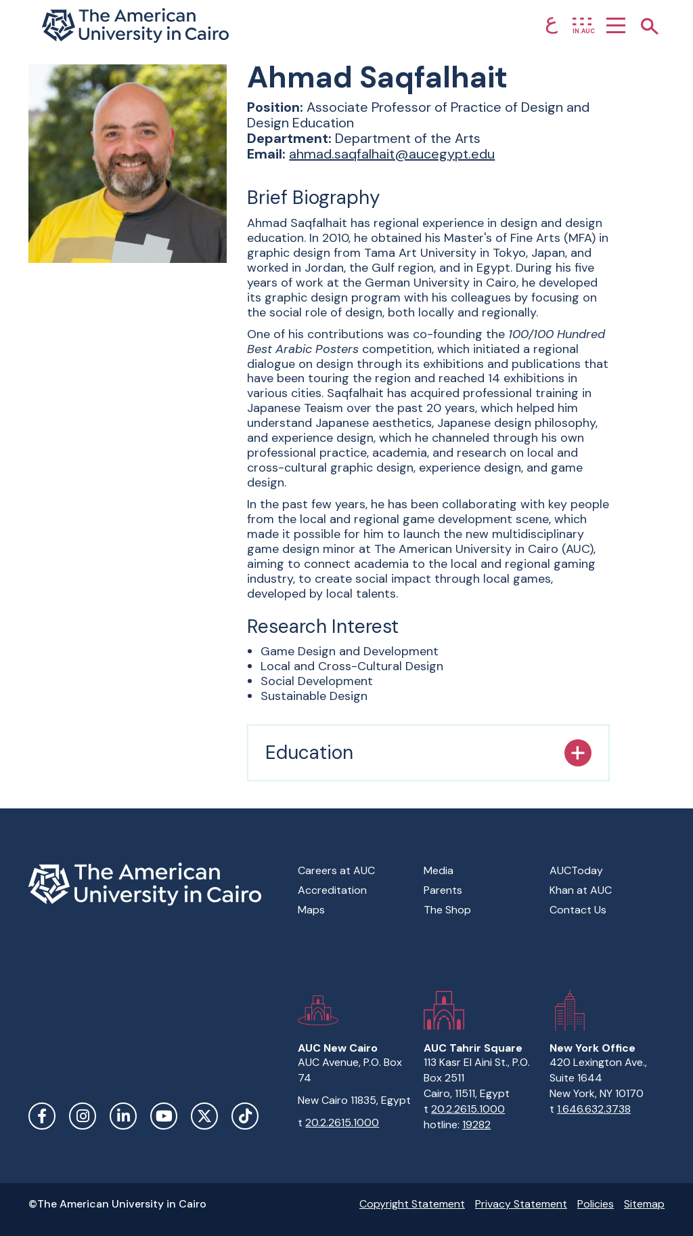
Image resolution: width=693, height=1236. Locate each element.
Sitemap (644, 1204)
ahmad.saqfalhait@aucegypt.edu (392, 154)
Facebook (41, 1116)
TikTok (245, 1116)
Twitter (204, 1116)
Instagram (82, 1116)
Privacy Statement (521, 1204)
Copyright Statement (412, 1204)
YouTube (163, 1116)
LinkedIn (123, 1116)
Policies (595, 1204)
